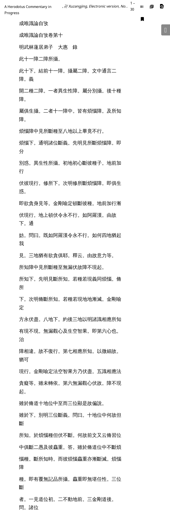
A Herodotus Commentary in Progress (27, 9)
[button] (161, 6)
